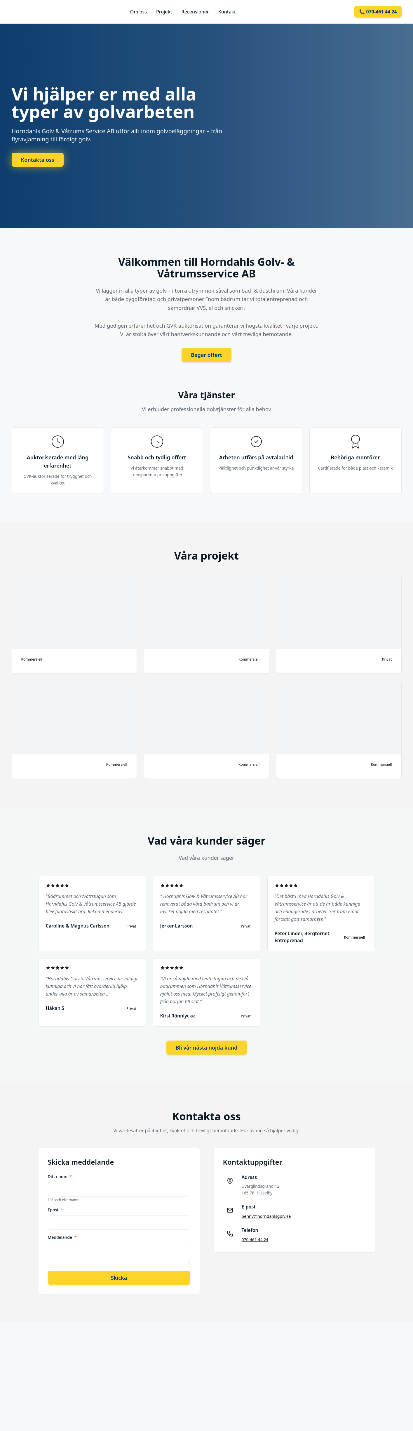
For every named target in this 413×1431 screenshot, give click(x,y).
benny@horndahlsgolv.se (266, 1216)
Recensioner (195, 11)
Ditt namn (60, 1176)
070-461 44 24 (255, 1239)
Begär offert (206, 354)
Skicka (119, 1277)
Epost (55, 1210)
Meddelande (62, 1237)
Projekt (164, 11)
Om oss (138, 11)
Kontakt (227, 11)
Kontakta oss (37, 159)
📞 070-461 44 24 (378, 11)
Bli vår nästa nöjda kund (207, 1047)
